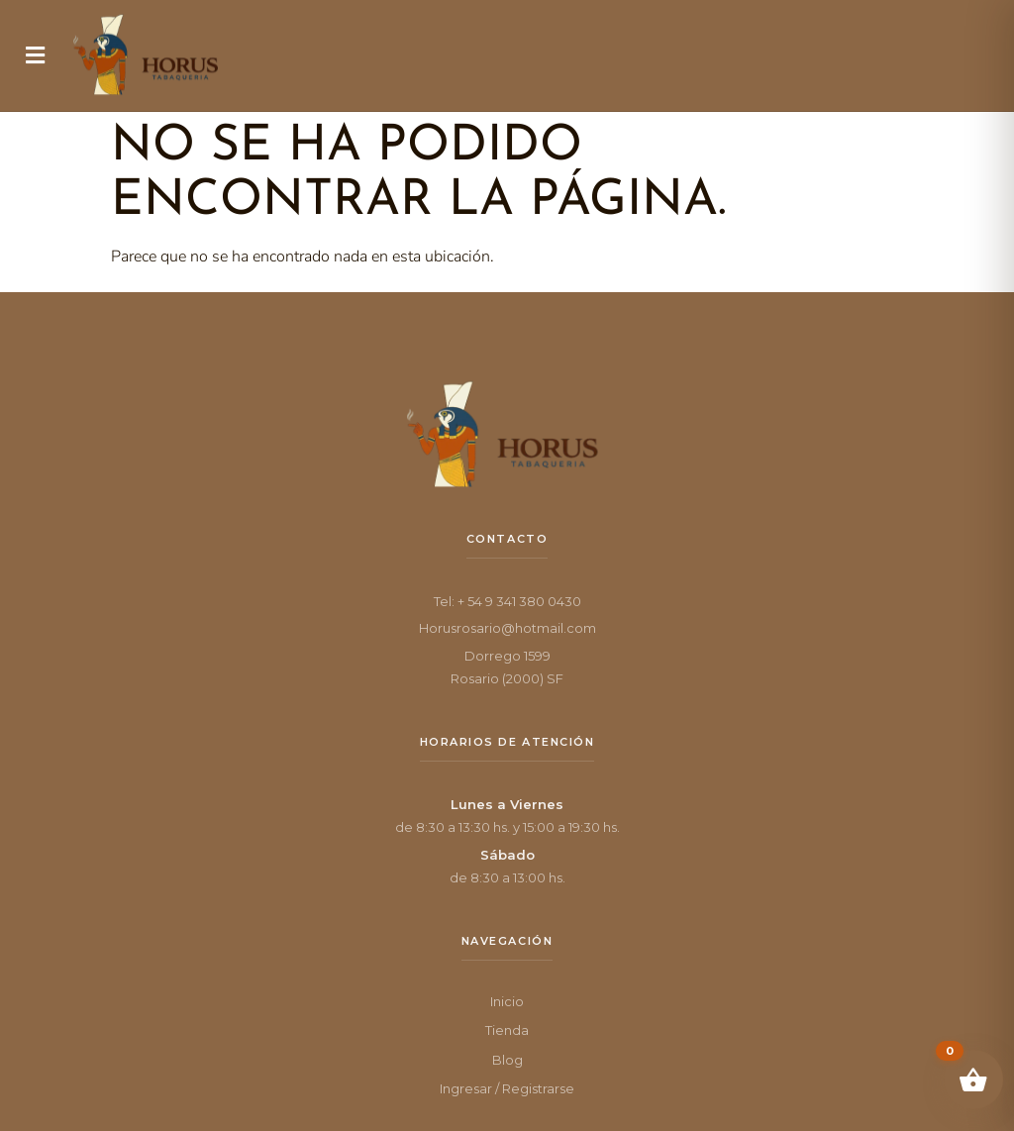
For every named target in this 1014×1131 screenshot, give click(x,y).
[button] (35, 55)
